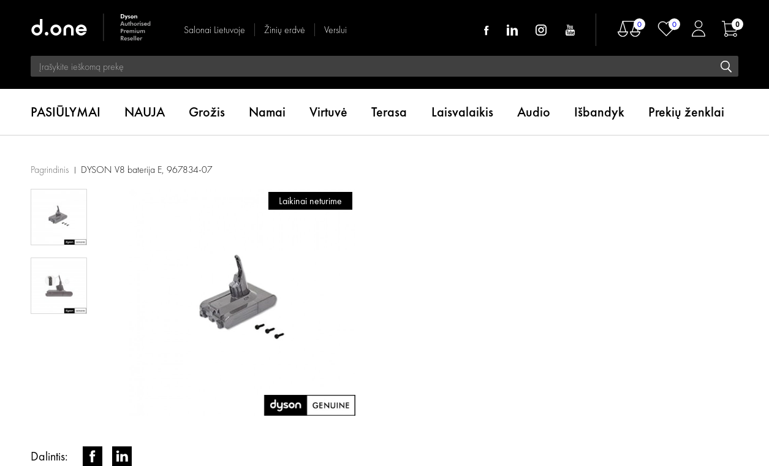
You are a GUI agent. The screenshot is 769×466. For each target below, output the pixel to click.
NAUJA (144, 112)
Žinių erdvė (284, 29)
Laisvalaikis (462, 112)
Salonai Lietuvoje (214, 29)
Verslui (335, 29)
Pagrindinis (50, 169)
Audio (533, 112)
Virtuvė (328, 112)
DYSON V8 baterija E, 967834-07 (147, 169)
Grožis (207, 112)
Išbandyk (599, 112)
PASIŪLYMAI (65, 112)
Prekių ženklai (686, 112)
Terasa (389, 112)
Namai (267, 112)
